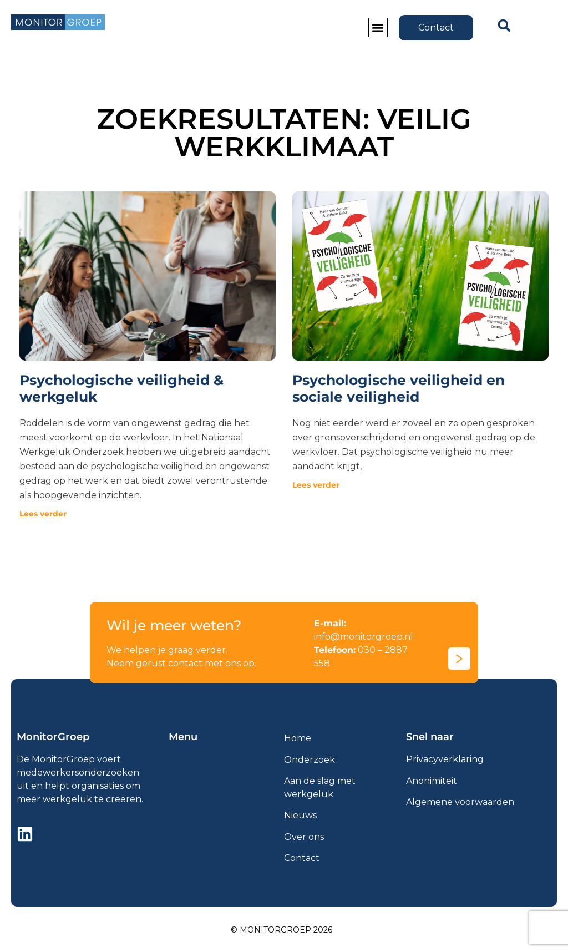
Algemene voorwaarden (460, 802)
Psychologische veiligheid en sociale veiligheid (398, 388)
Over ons (304, 837)
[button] (378, 28)
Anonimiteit (431, 781)
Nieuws (300, 815)
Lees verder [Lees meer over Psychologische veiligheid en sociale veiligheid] (315, 485)
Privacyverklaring (445, 759)
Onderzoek (309, 759)
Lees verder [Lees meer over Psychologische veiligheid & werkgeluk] (43, 514)
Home (297, 738)
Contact (302, 858)
